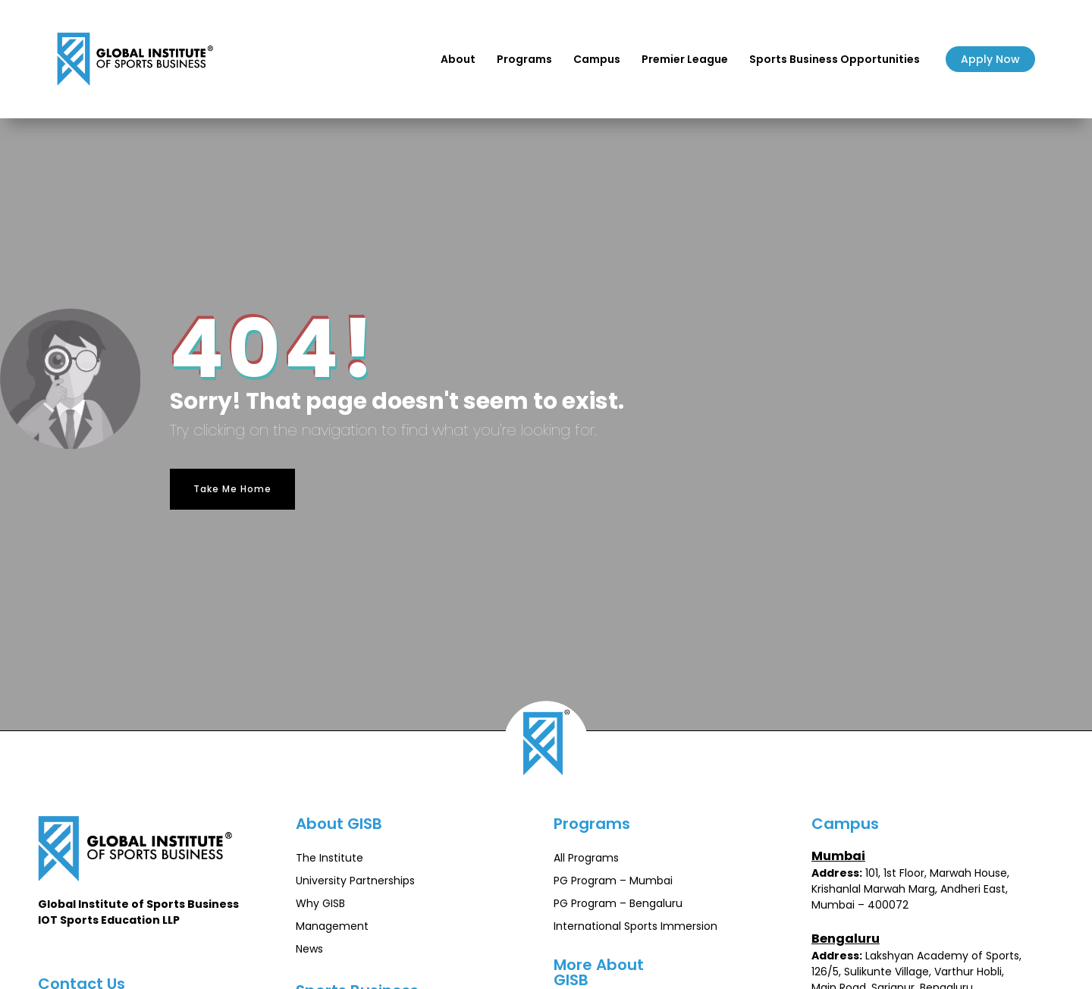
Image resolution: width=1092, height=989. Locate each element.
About (458, 59)
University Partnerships (355, 880)
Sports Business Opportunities (834, 59)
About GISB (339, 823)
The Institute (329, 857)
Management (332, 926)
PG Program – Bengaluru (618, 903)
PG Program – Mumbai (613, 880)
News (309, 948)
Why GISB (320, 903)
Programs (524, 59)
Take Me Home (232, 488)
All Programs (586, 857)
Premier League (685, 59)
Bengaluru (845, 938)
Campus (596, 59)
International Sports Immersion (635, 926)
